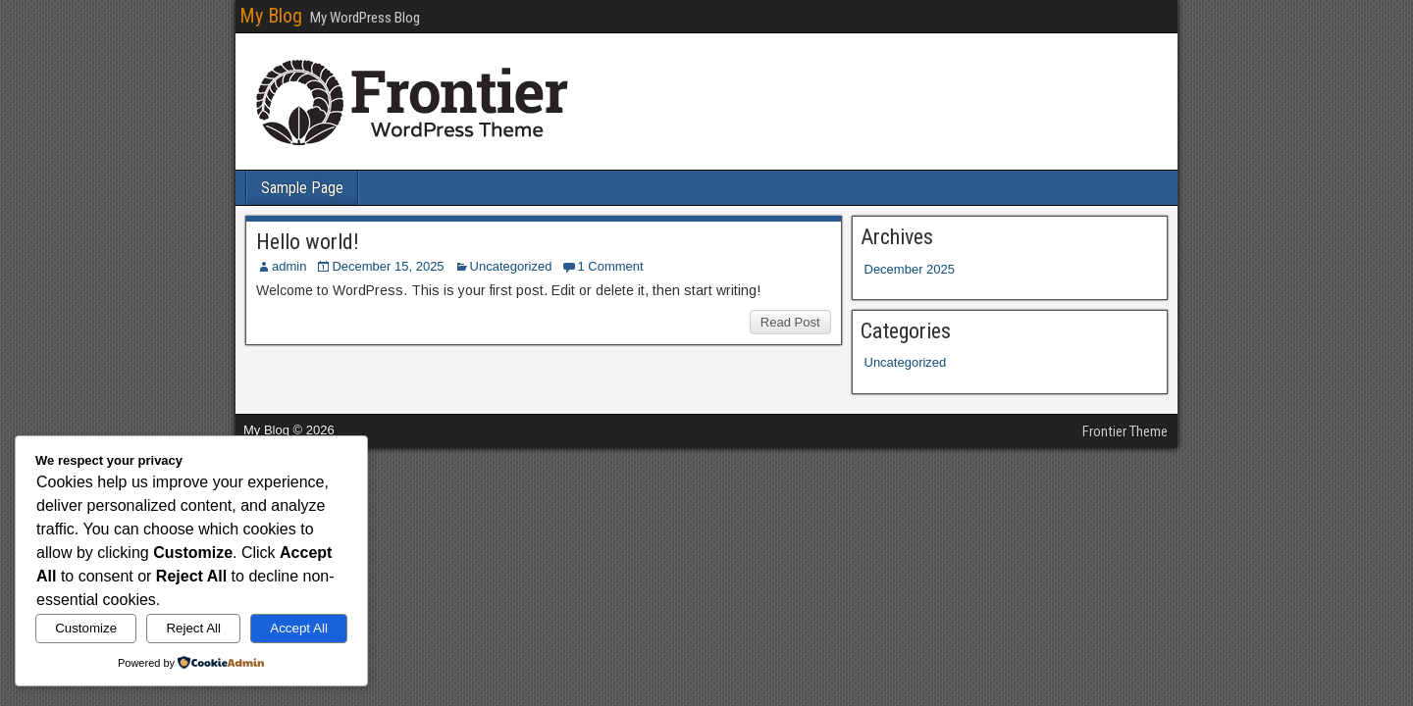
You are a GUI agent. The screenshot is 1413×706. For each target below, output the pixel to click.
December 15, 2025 (388, 266)
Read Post (790, 322)
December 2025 (910, 269)
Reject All (193, 628)
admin (289, 266)
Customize (86, 628)
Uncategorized (511, 266)
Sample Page (302, 187)
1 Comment (610, 266)
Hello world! (307, 241)
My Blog (270, 15)
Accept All (299, 628)
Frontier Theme (1125, 431)
